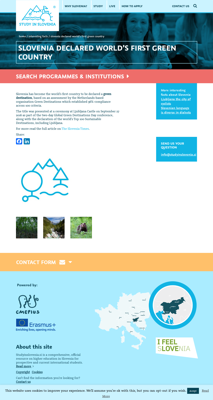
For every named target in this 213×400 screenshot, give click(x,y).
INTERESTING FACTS (38, 36)
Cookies (37, 372)
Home (22, 36)
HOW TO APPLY (132, 6)
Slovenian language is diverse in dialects (176, 110)
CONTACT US (180, 6)
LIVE (112, 6)
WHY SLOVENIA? (76, 6)
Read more (25, 366)
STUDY (98, 6)
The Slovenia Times (75, 129)
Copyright (23, 372)
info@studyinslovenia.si (178, 154)
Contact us (23, 382)
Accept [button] (193, 390)
